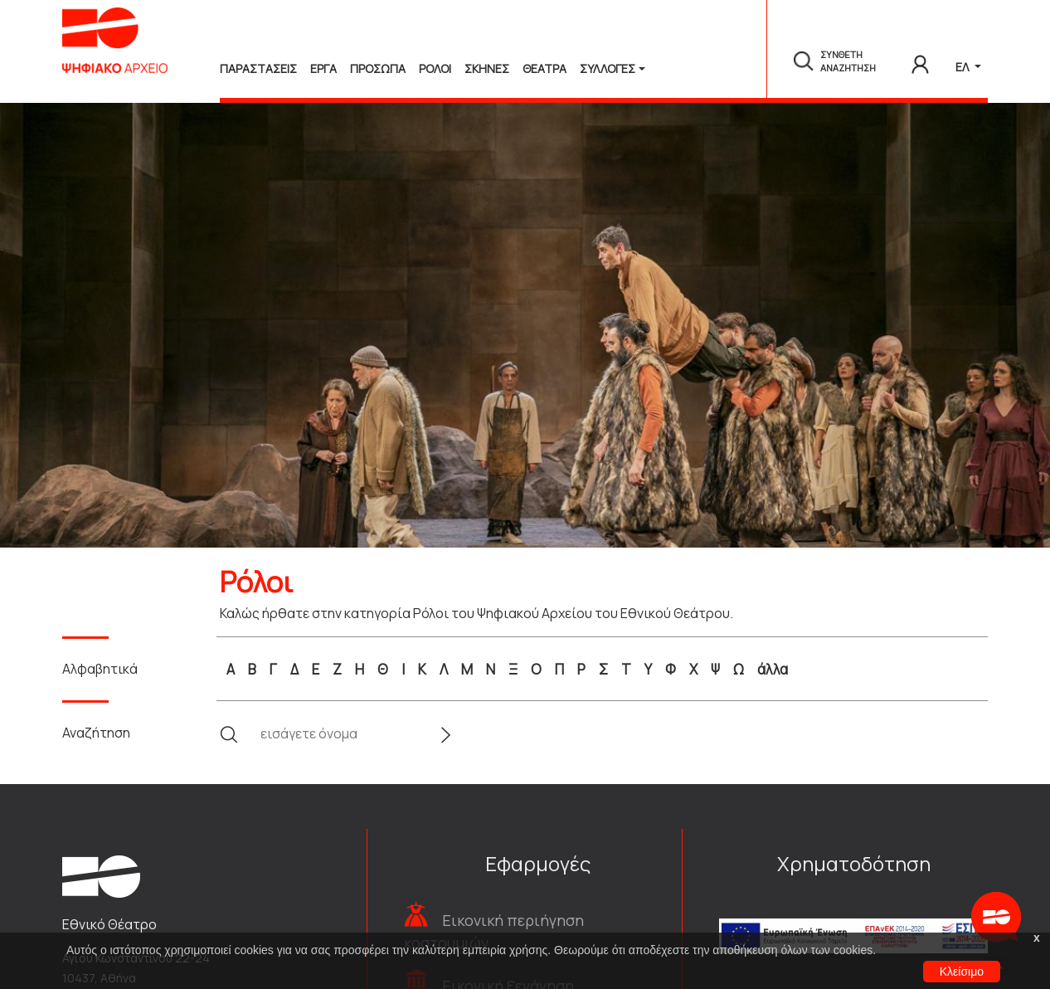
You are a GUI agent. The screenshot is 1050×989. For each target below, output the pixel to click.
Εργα (323, 68)
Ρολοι (435, 68)
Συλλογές (607, 68)
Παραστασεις (258, 68)
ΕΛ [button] (963, 67)
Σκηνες (486, 68)
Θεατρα (544, 68)
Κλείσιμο (962, 971)
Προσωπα (378, 68)
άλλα (772, 669)
